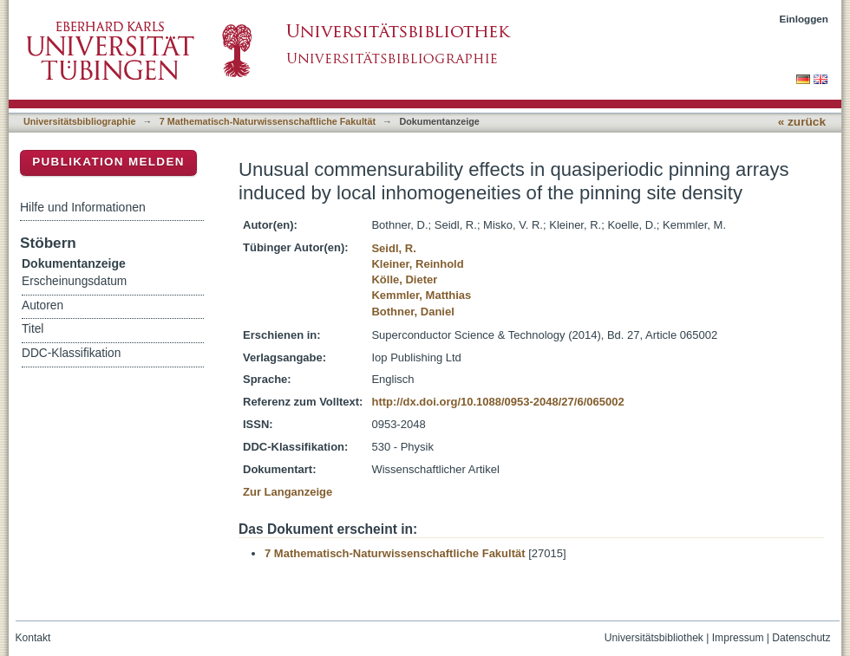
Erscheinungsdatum (74, 281)
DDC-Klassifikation (71, 353)
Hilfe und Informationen (83, 207)
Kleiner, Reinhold (417, 263)
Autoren (42, 305)
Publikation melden (108, 161)
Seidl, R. (393, 248)
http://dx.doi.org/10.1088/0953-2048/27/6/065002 (497, 401)
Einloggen (804, 18)
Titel (32, 328)
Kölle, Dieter (404, 279)
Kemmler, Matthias (421, 295)
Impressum (738, 638)
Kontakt (33, 638)
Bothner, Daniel (412, 311)
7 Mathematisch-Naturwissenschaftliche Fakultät (268, 121)
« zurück (802, 121)
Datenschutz (801, 638)
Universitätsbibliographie (79, 121)
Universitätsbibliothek (654, 638)
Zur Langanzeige (287, 491)
